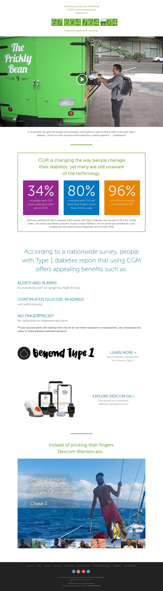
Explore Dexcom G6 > (113, 396)
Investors (47, 566)
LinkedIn (88, 571)
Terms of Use (57, 566)
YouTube (83, 571)
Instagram (79, 571)
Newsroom (30, 566)
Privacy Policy (69, 566)
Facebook (74, 571)
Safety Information (130, 566)
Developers (117, 566)
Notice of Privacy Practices (101, 566)
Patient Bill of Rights (83, 566)
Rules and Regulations (85, 579)
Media (39, 566)
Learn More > (123, 352)
